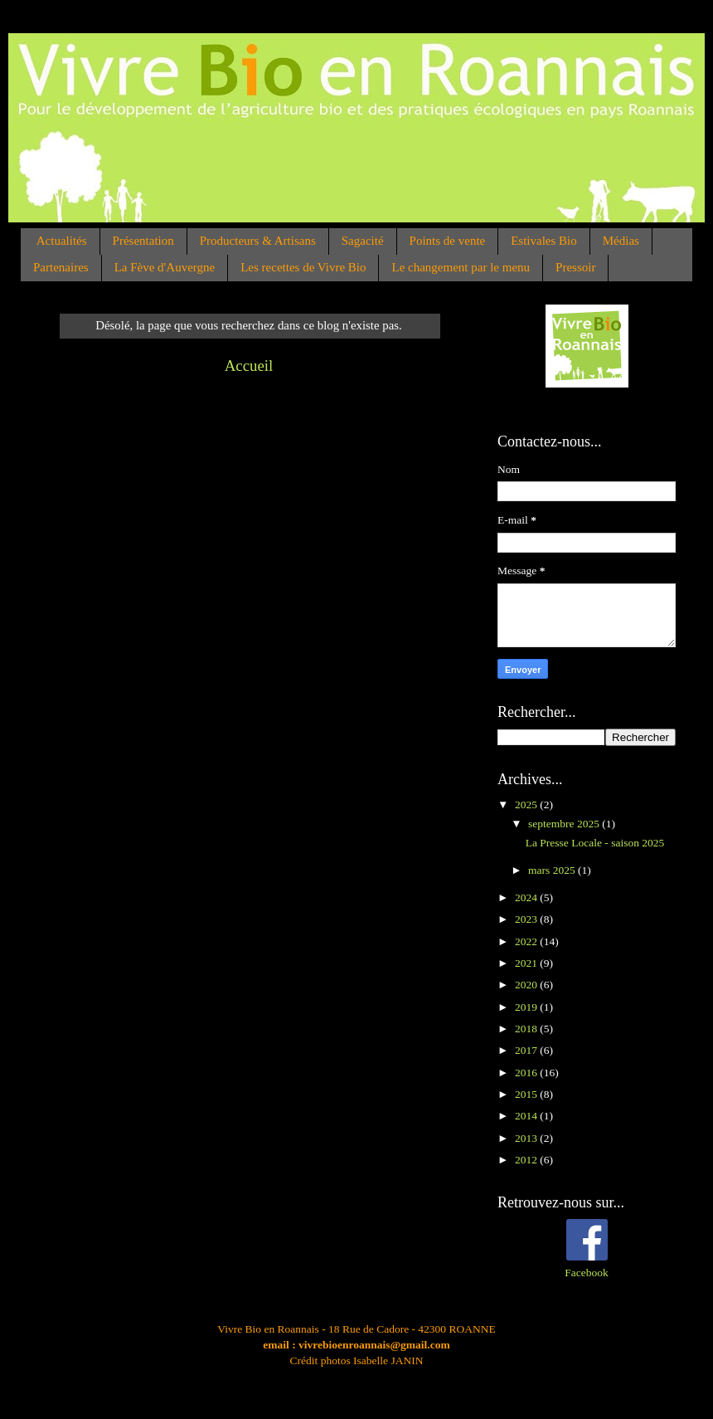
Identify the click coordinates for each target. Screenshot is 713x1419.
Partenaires (61, 267)
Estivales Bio (544, 240)
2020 (527, 984)
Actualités (61, 240)
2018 (527, 1028)
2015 (527, 1094)
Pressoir (575, 267)
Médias (621, 240)
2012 (527, 1159)
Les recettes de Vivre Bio (303, 267)
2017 (527, 1050)
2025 (527, 804)
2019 (527, 1007)
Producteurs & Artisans (258, 240)
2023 (527, 919)
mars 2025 (553, 870)
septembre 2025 (565, 823)
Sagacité (363, 240)
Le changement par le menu (460, 267)
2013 (527, 1138)
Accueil (249, 365)
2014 (527, 1115)
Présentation (143, 240)
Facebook (586, 1272)
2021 (527, 963)
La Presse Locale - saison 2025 (595, 842)
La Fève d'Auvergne (165, 267)
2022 (527, 941)
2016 (527, 1072)
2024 (527, 897)
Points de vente (448, 240)
